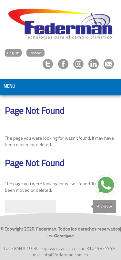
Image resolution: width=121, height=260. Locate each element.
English (13, 53)
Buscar (104, 206)
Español (35, 53)
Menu (9, 85)
